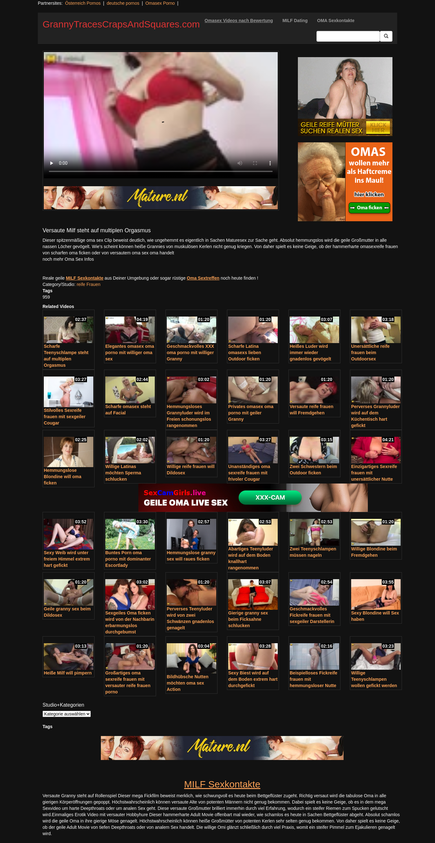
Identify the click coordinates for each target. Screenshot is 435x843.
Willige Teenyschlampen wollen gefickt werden (374, 679)
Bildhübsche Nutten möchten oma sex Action (187, 683)
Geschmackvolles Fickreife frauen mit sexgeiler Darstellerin (312, 615)
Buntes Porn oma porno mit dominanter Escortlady (128, 559)
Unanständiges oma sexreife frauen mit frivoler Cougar (249, 473)
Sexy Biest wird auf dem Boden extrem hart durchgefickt (252, 679)
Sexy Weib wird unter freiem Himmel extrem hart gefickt (67, 559)
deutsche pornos (123, 3)
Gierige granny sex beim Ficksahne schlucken (248, 619)
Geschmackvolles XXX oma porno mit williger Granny (190, 352)
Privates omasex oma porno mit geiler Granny (250, 413)
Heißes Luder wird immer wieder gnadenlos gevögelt (310, 352)
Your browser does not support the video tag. (161, 115)
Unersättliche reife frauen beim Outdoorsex (370, 352)
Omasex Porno (160, 3)
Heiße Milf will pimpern (68, 672)
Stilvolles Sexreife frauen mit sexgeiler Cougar (64, 416)
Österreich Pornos (83, 3)
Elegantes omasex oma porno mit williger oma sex (129, 352)
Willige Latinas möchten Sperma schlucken (123, 473)
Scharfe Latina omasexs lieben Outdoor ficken (244, 352)
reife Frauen (88, 284)
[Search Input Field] (348, 36)
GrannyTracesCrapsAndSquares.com (121, 24)
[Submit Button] (386, 36)
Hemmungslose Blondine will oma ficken (62, 476)
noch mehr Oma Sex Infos (68, 259)
